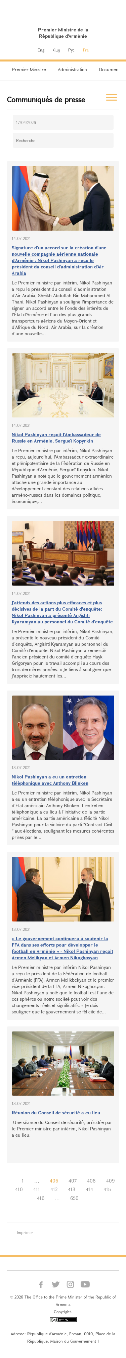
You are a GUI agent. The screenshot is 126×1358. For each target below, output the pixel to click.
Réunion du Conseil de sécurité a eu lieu (56, 1112)
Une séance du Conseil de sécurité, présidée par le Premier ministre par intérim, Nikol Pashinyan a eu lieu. (62, 1128)
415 (107, 1189)
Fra (86, 49)
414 (89, 1189)
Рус (71, 49)
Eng (41, 49)
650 (74, 1198)
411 (36, 1189)
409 (110, 1181)
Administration (72, 69)
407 (73, 1181)
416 (40, 1198)
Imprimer (25, 1232)
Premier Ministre (29, 69)
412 (53, 1189)
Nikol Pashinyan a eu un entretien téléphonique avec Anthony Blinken (50, 779)
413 (71, 1189)
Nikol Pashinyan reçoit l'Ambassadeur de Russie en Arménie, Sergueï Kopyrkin (56, 437)
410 (19, 1189)
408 (91, 1181)
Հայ (56, 49)
